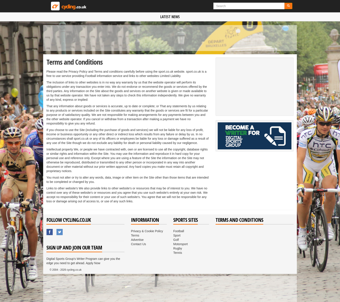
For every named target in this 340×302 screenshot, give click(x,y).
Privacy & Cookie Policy (147, 231)
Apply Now (93, 263)
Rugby (177, 248)
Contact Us (138, 244)
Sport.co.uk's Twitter (59, 232)
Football (178, 231)
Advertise (137, 239)
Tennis (177, 252)
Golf (176, 239)
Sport (176, 235)
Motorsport (180, 244)
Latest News (170, 16)
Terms (135, 235)
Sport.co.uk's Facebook (49, 232)
